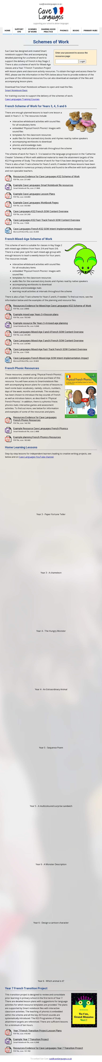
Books (76, 30)
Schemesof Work (32, 30)
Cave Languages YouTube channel (36, 456)
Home (7, 30)
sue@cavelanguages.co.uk (50, 4)
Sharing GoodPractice (48, 30)
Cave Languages (51, 14)
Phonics (64, 30)
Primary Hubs (90, 30)
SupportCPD (19, 30)
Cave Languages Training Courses (22, 99)
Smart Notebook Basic (16, 90)
